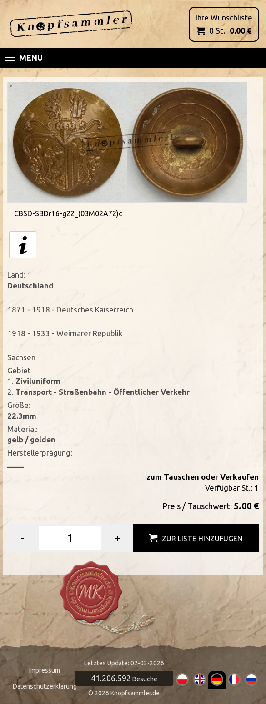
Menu (24, 57)
